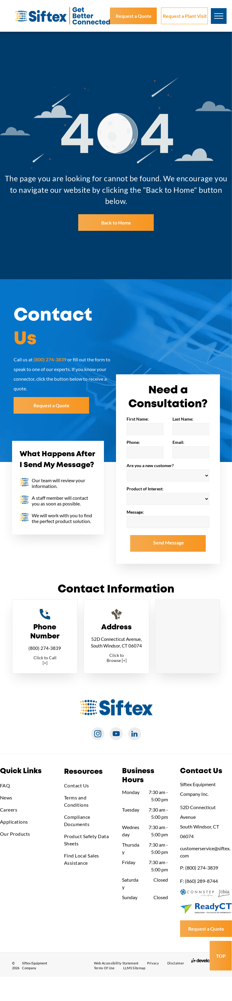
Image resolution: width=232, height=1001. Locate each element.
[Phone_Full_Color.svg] (45, 617)
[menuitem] (26, 786)
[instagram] (97, 734)
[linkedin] (134, 734)
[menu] (219, 16)
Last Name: (182, 418)
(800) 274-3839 (44, 648)
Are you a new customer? (150, 465)
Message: (135, 512)
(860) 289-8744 (201, 881)
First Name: (138, 418)
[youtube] (116, 734)
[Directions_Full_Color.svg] (116, 617)
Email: (178, 442)
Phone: (133, 442)
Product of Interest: (145, 488)
